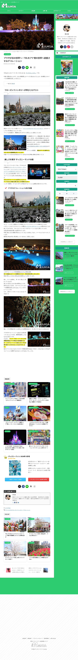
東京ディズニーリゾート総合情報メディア (39, 583)
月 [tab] (73, 193)
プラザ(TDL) (7, 507)
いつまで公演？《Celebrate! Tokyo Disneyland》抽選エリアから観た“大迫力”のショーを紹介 (14, 447)
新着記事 (29, 580)
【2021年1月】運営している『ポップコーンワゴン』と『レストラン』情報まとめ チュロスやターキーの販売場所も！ (71, 85)
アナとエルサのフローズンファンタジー (33, 128)
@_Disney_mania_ (31, 73)
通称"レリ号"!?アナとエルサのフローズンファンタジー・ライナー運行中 (71, 253)
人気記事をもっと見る (66, 241)
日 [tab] (59, 193)
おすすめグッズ (57, 10)
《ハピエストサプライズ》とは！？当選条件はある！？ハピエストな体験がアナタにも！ (38, 423)
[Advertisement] (15, 363)
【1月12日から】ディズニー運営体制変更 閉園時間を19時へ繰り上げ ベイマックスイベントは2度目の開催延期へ (71, 101)
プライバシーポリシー (37, 580)
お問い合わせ (53, 580)
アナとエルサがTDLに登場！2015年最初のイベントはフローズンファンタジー (71, 278)
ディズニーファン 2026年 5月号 (39, 479)
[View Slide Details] (66, 73)
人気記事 (33, 10)
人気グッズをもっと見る (15, 479)
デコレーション (26, 509)
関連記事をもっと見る (66, 290)
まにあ (69, 10)
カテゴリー (21, 10)
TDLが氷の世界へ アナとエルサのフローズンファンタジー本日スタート (71, 266)
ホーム (9, 10)
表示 (13, 83)
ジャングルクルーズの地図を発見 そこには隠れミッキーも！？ (71, 199)
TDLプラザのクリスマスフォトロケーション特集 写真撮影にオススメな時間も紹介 (14, 535)
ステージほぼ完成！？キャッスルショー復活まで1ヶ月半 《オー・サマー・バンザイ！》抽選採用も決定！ (71, 227)
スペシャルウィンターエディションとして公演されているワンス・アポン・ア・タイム (15, 171)
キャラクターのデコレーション (33, 226)
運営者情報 (46, 580)
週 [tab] (66, 193)
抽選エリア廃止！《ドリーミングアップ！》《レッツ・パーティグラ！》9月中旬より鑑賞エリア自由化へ (39, 400)
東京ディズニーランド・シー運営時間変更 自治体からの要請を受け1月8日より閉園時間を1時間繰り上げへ (71, 117)
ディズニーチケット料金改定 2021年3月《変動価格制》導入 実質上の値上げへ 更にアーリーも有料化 (71, 133)
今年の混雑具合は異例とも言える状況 (36, 146)
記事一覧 (45, 10)
